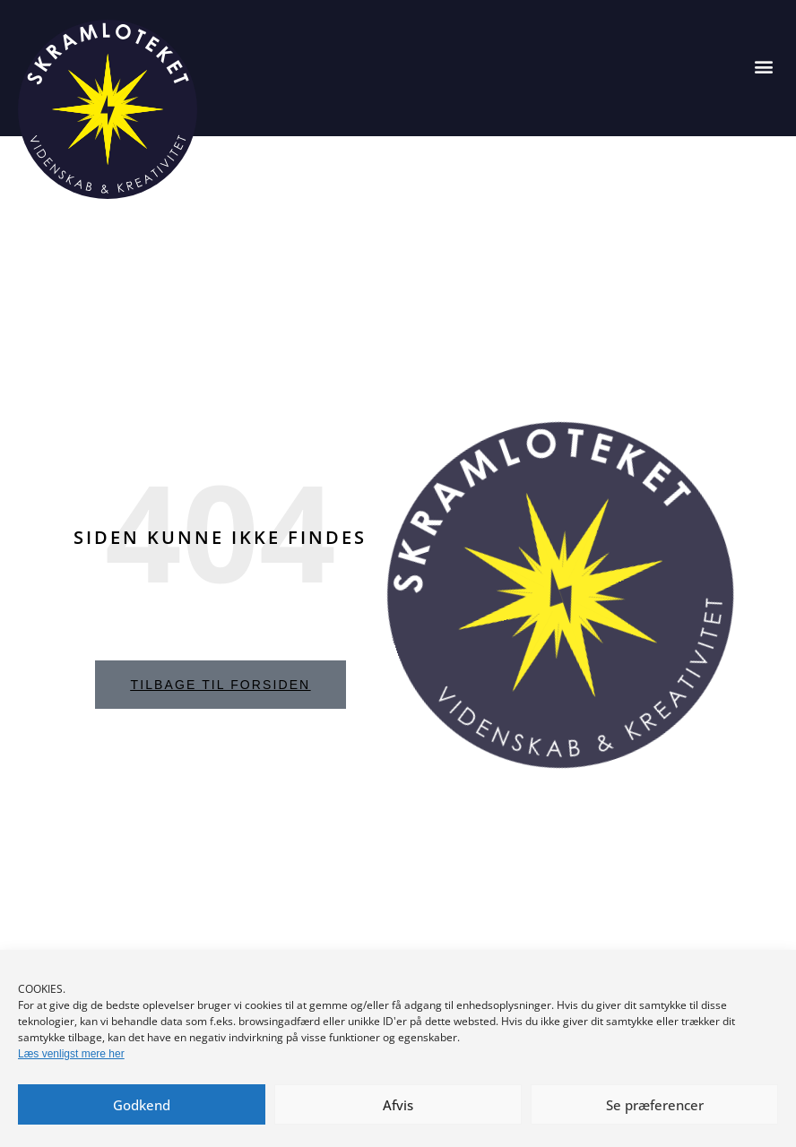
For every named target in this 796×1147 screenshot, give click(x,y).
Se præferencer (655, 1105)
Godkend (141, 1105)
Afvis (398, 1105)
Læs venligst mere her (71, 1054)
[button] (763, 66)
